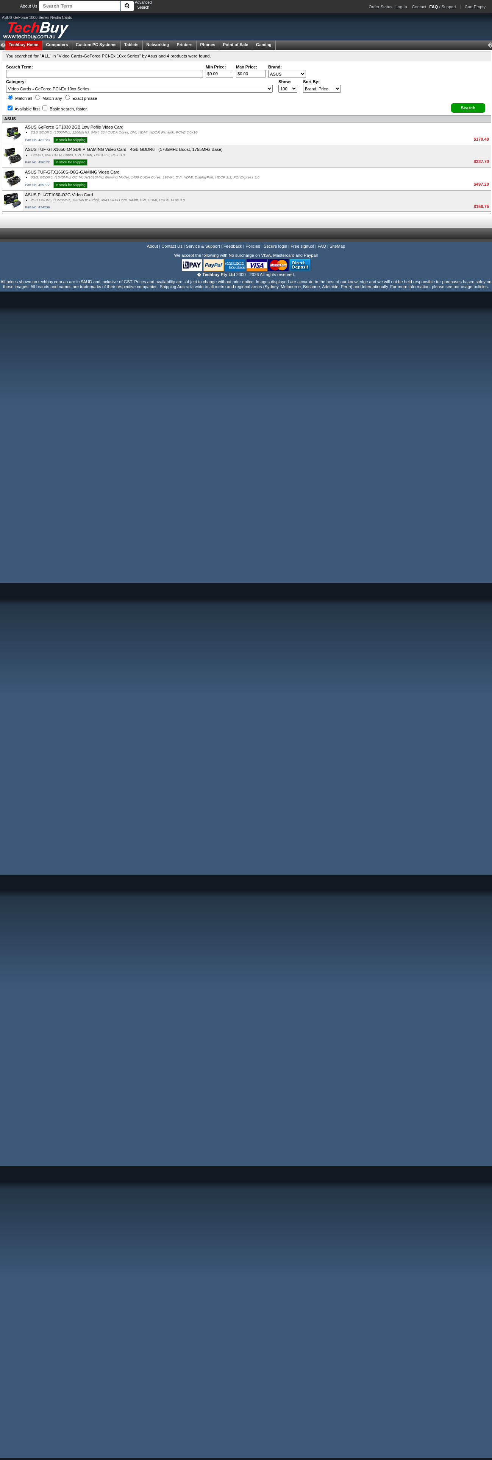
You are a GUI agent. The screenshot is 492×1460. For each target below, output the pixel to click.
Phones (208, 44)
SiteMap (337, 246)
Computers (57, 44)
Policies (252, 246)
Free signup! (302, 246)
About (152, 246)
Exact (81, 98)
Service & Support (203, 246)
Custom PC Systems (96, 44)
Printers (185, 44)
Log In (401, 7)
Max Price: (246, 67)
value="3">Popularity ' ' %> (322, 89)
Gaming (264, 44)
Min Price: (216, 67)
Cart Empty (475, 7)
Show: (284, 81)
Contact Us (171, 246)
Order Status (380, 7)
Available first (24, 109)
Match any (48, 98)
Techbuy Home (23, 44)
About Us (28, 6)
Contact (419, 7)
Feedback (232, 246)
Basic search (65, 109)
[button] (468, 108)
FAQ (322, 246)
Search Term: (19, 67)
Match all (20, 98)
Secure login (275, 246)
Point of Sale (235, 44)
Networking (157, 44)
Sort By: (311, 81)
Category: (16, 81)
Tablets (131, 44)
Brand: (275, 67)
